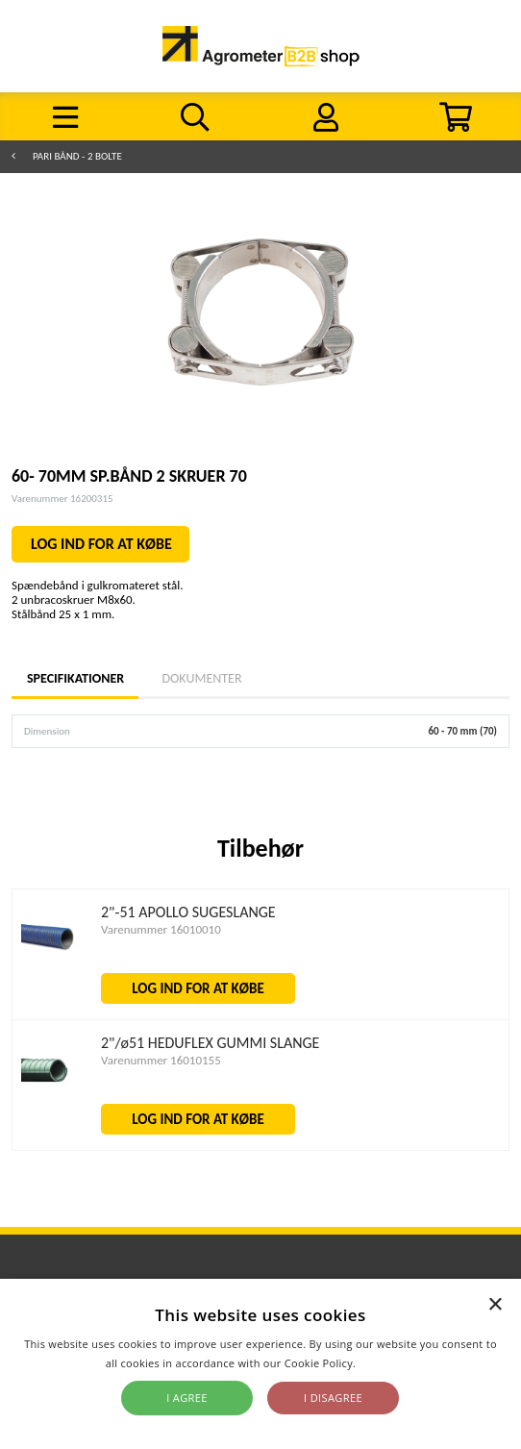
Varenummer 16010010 (161, 929)
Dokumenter (201, 678)
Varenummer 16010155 (161, 1060)
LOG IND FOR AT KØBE (101, 544)
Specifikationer (75, 678)
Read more (387, 1363)
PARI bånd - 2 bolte (77, 156)
